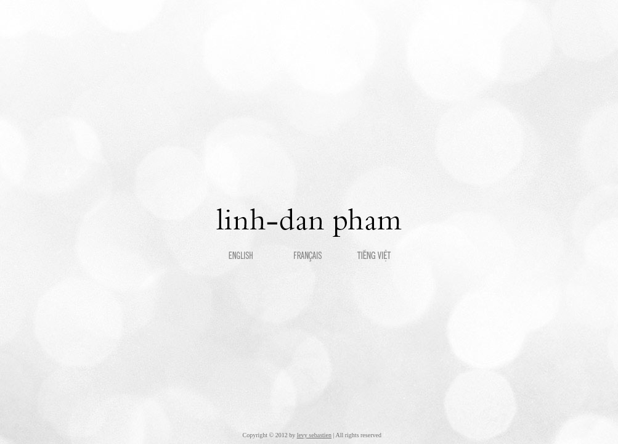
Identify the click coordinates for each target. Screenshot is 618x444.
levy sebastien (314, 435)
